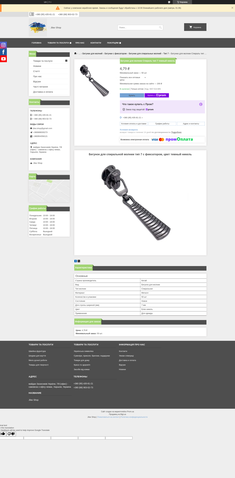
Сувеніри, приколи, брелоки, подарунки (92, 356)
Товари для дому (81, 360)
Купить (132, 95)
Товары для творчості (38, 365)
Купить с (157, 95)
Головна (36, 43)
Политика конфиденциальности (134, 417)
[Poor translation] (11, 433)
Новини (37, 66)
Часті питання (40, 86)
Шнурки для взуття (37, 356)
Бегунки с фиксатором (116, 53)
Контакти (96, 43)
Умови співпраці (126, 356)
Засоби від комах (82, 369)
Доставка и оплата (43, 92)
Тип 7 (166, 53)
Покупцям (113, 43)
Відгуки (37, 81)
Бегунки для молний (92, 53)
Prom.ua (130, 412)
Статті (36, 71)
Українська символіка (83, 351)
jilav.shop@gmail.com (42, 128)
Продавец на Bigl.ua (117, 414)
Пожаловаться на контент (108, 417)
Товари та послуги (58, 43)
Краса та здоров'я (82, 365)
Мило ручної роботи (38, 360)
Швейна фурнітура (37, 351)
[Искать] (160, 27)
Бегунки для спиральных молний (145, 53)
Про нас (79, 43)
